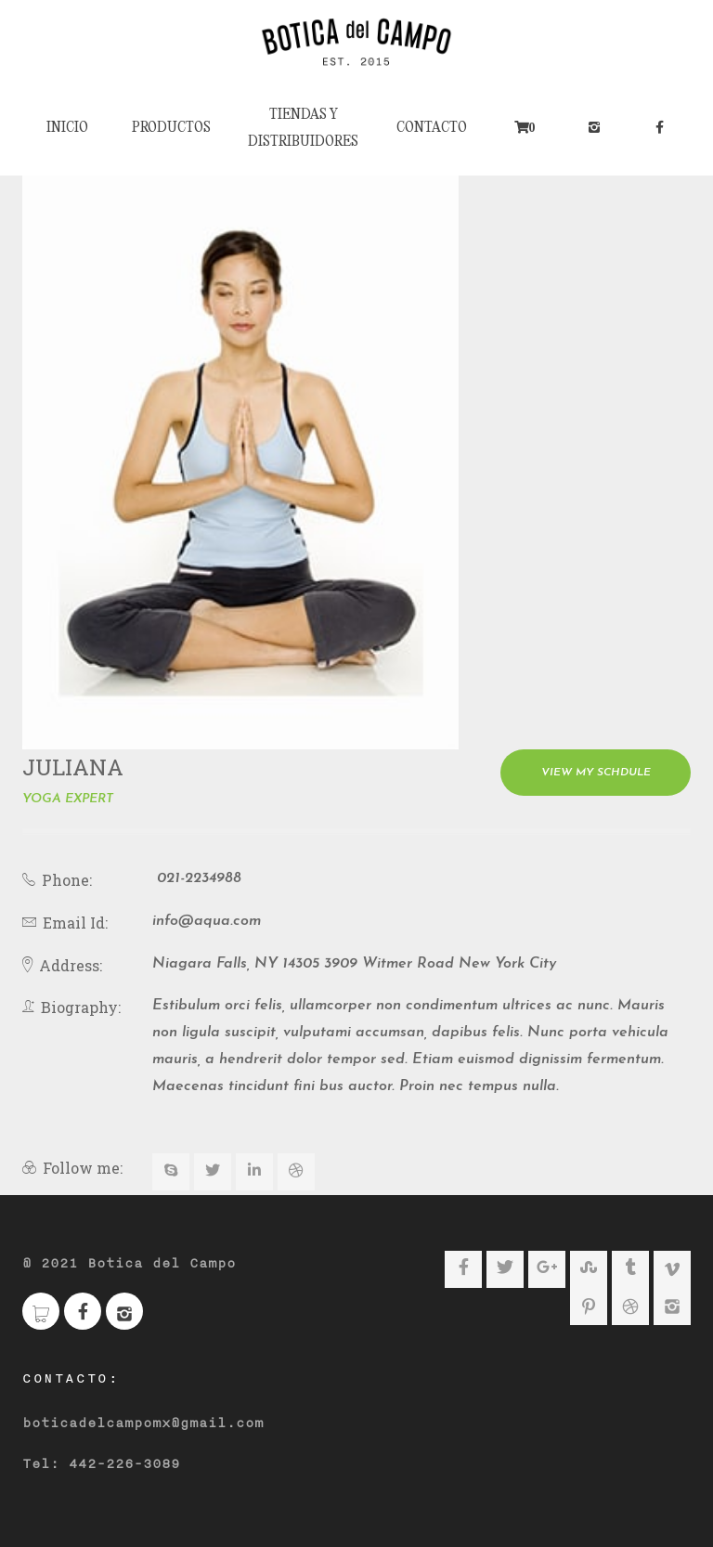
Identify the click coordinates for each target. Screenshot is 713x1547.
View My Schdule (596, 772)
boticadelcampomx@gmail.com (143, 1423)
